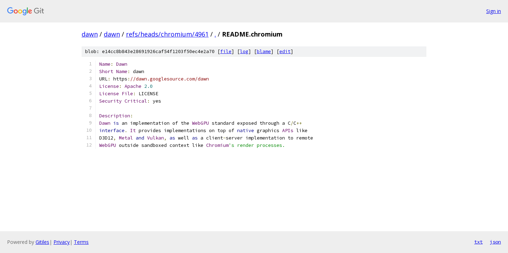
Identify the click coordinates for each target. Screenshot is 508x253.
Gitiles (42, 242)
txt (478, 242)
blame (264, 51)
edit (285, 51)
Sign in (493, 11)
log (244, 51)
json (495, 242)
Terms (81, 242)
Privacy (61, 242)
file (225, 51)
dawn (90, 34)
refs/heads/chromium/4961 (167, 34)
